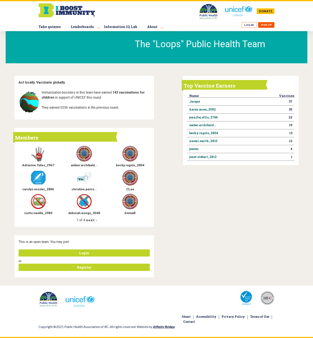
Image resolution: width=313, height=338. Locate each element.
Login (84, 253)
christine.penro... (84, 189)
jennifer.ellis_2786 (203, 117)
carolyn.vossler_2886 (38, 189)
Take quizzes (50, 26)
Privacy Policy (233, 317)
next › (91, 220)
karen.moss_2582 (202, 109)
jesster (194, 149)
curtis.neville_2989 (38, 213)
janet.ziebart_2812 (203, 157)
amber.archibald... (84, 165)
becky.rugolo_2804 (130, 165)
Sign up (266, 24)
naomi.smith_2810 (203, 141)
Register (84, 267)
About (152, 26)
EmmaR (130, 213)
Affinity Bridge (164, 327)
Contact (189, 322)
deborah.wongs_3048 (84, 213)
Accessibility (206, 317)
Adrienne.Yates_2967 (38, 165)
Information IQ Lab (120, 26)
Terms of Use (259, 317)
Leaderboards (82, 26)
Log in (249, 25)
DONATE (266, 11)
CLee (130, 189)
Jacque (194, 101)
